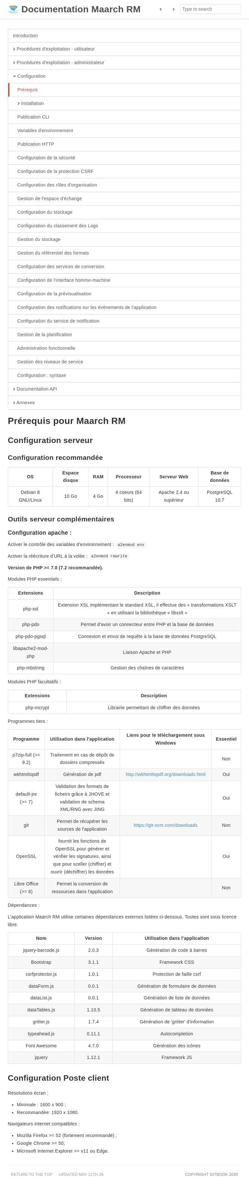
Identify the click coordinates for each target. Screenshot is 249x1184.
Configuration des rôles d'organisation (55, 185)
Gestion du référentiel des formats (51, 253)
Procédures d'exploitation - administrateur (58, 63)
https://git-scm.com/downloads (166, 825)
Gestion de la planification (42, 335)
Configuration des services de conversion (58, 267)
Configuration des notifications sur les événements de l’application (85, 307)
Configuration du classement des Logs (55, 226)
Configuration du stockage (43, 212)
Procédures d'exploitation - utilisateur (54, 49)
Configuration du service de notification (56, 321)
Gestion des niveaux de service (48, 362)
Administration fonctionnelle (44, 348)
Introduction (25, 35)
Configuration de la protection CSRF (53, 171)
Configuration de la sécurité (44, 158)
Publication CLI (31, 117)
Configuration (29, 76)
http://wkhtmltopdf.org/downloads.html (166, 774)
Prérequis (25, 90)
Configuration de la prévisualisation (52, 294)
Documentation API (35, 389)
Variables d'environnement (43, 131)
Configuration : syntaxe (39, 375)
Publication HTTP (33, 144)
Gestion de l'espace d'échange (47, 199)
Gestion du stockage (37, 239)
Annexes (24, 403)
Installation (28, 103)
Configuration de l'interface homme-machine (61, 280)
